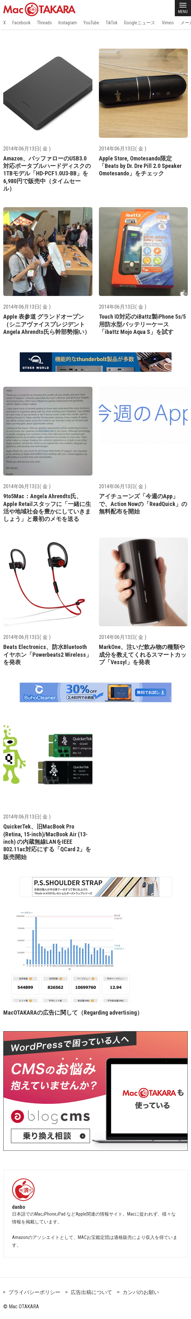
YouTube (91, 22)
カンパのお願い (141, 1292)
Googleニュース (139, 22)
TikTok (111, 22)
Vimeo (168, 22)
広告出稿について (91, 1292)
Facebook (21, 22)
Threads (44, 22)
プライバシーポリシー (34, 1292)
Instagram (67, 22)
